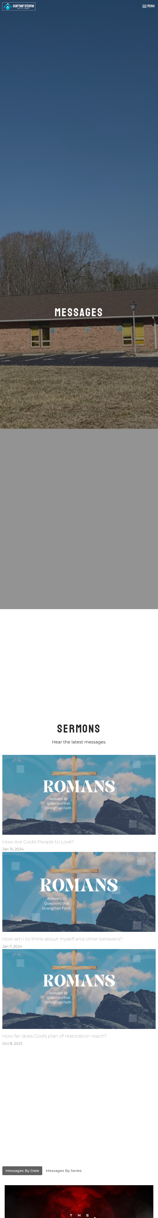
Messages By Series (64, 1170)
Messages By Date (22, 1170)
